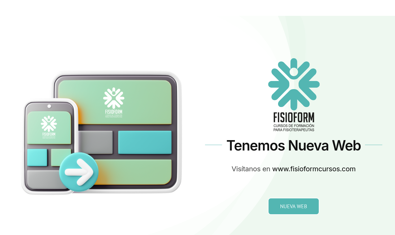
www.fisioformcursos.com (314, 169)
